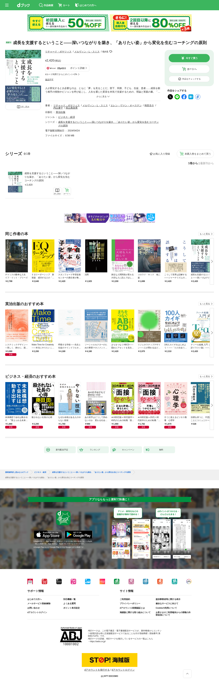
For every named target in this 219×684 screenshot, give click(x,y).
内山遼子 (58, 107)
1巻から (193, 163)
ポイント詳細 (77, 68)
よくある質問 (69, 603)
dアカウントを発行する (97, 669)
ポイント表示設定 (71, 608)
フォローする (111, 51)
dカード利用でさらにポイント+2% (61, 74)
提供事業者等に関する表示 (168, 599)
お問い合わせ (33, 608)
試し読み (25, 107)
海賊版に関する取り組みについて (135, 612)
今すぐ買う (192, 58)
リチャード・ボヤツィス (58, 51)
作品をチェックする (191, 79)
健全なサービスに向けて (167, 603)
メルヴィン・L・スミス (87, 51)
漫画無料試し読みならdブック (16, 472)
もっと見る (205, 234)
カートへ (192, 69)
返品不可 (49, 79)
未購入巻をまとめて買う (198, 153)
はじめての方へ (34, 599)
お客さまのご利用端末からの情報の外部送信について (173, 613)
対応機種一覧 (69, 599)
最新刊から (207, 163)
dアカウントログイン (37, 612)
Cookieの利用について (166, 608)
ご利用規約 (125, 599)
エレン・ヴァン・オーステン (126, 105)
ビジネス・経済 (66, 117)
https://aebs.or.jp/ (98, 641)
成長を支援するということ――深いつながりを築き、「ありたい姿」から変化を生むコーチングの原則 (47, 177)
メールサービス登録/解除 (38, 603)
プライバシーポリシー (130, 603)
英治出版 (60, 112)
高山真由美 (72, 107)
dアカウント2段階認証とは (132, 608)
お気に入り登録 (161, 153)
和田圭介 (149, 105)
